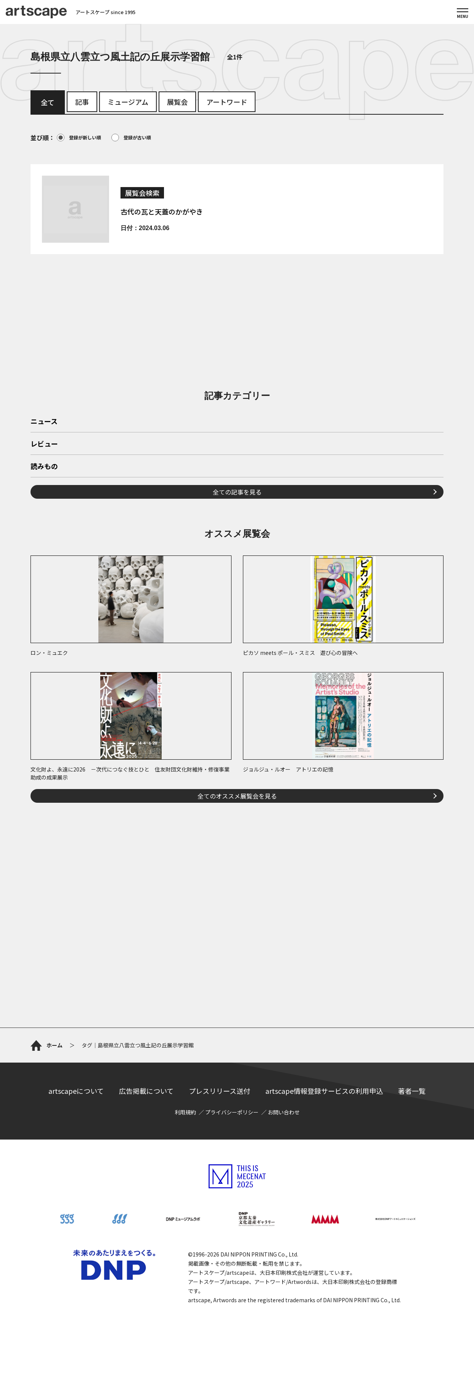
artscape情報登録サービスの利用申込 (324, 1091)
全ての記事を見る (237, 491)
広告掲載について (146, 1091)
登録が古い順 (131, 137)
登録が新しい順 (79, 137)
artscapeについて (76, 1091)
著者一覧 (412, 1091)
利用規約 (185, 1112)
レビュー (44, 444)
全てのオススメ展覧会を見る (237, 795)
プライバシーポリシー (232, 1112)
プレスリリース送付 (219, 1091)
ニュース (44, 422)
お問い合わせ (284, 1112)
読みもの (44, 467)
